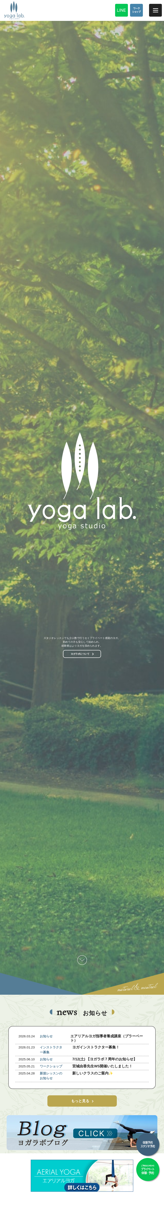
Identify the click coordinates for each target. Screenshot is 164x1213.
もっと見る (80, 1101)
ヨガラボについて (80, 654)
